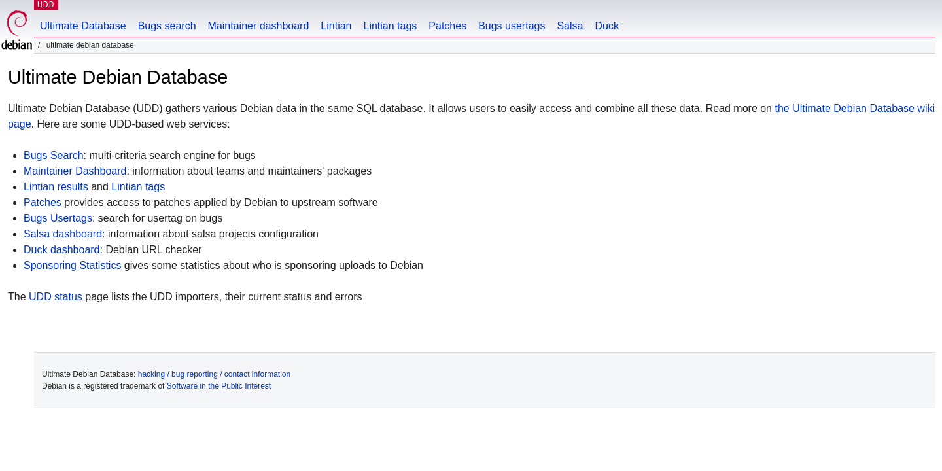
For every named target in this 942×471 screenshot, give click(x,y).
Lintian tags (390, 25)
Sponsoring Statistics (72, 265)
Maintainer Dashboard (75, 171)
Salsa (570, 25)
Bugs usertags (511, 25)
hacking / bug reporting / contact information (214, 374)
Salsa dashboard (63, 233)
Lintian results (56, 186)
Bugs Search (54, 155)
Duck (606, 25)
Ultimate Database (83, 25)
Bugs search (167, 25)
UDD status (55, 296)
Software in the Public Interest (219, 386)
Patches (447, 25)
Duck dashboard (62, 249)
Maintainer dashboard (258, 25)
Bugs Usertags (58, 218)
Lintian (336, 25)
